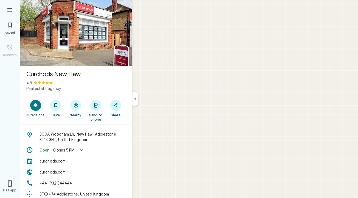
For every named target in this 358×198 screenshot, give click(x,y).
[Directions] (36, 108)
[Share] (116, 108)
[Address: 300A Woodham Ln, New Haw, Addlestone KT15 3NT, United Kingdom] (76, 137)
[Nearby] (76, 108)
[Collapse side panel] (135, 99)
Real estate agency (43, 88)
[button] (76, 150)
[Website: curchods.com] (76, 172)
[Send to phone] (96, 110)
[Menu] (10, 9)
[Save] (56, 108)
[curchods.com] (76, 161)
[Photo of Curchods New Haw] (76, 33)
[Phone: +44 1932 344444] (76, 183)
